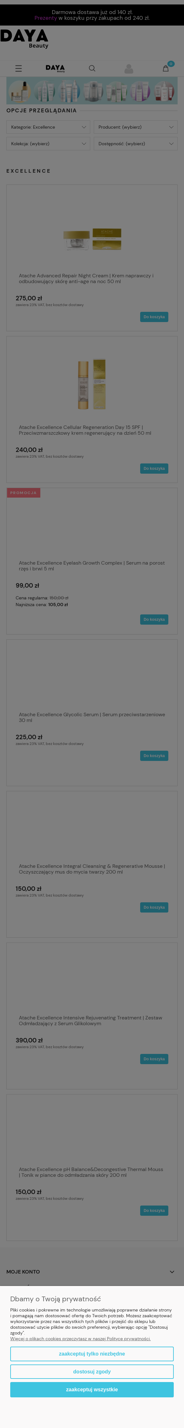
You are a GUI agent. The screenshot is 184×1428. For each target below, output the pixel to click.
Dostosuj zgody (92, 1371)
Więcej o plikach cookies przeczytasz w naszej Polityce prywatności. (80, 1339)
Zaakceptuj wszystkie (92, 1389)
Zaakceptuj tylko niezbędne (92, 1354)
